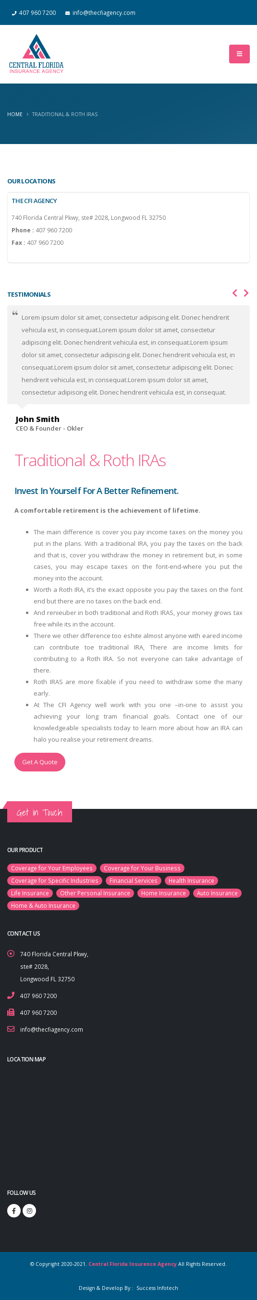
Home (15, 114)
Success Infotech (156, 1288)
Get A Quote (40, 762)
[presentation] (235, 293)
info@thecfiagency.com (51, 1029)
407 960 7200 (38, 995)
